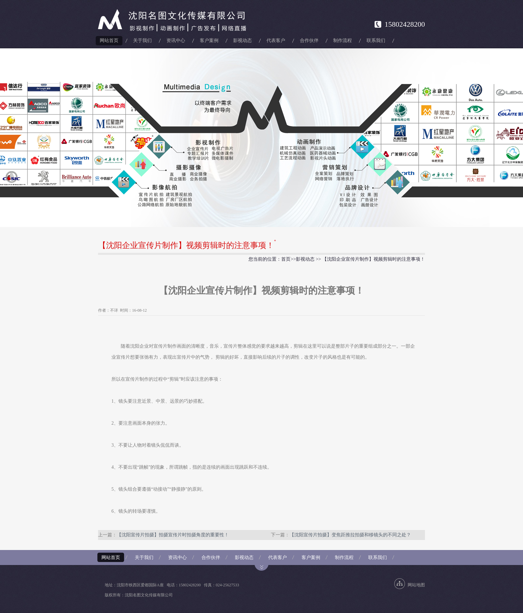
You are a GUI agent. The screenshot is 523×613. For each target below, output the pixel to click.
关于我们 (142, 40)
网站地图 (416, 584)
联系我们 (376, 40)
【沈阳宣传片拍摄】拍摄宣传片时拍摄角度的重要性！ (173, 534)
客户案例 (209, 40)
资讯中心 (175, 40)
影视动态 (242, 40)
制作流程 (342, 40)
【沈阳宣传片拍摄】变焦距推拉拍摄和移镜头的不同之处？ (350, 534)
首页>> (288, 259)
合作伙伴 (309, 40)
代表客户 (276, 40)
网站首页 (109, 40)
